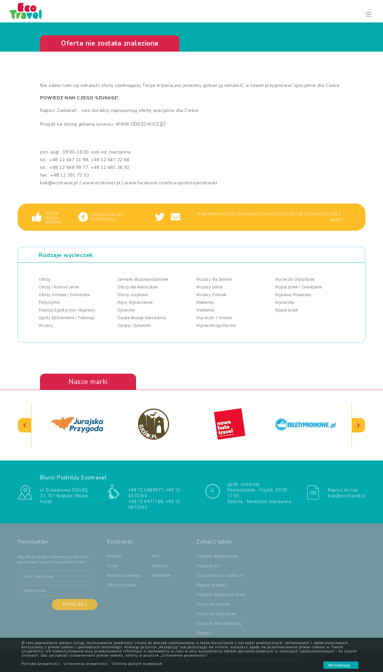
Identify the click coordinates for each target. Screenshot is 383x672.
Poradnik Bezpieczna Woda (220, 595)
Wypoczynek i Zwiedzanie (298, 287)
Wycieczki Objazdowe (294, 279)
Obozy (45, 279)
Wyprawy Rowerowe (293, 295)
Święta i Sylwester (134, 325)
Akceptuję (341, 665)
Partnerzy (160, 566)
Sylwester (126, 310)
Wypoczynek (286, 310)
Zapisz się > (74, 604)
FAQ (156, 556)
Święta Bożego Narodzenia (142, 318)
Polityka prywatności (40, 664)
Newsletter (161, 575)
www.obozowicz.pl (140, 123)
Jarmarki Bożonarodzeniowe (143, 279)
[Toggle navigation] (369, 15)
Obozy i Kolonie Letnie (59, 287)
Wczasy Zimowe (211, 295)
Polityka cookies (121, 585)
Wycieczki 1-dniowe (214, 318)
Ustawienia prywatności (85, 664)
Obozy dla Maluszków (138, 287)
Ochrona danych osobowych (137, 664)
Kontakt (114, 556)
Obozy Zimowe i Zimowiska (64, 295)
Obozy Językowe (133, 295)
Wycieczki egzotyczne (216, 325)
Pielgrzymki (49, 302)
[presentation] (24, 425)
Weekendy (205, 302)
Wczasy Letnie (209, 287)
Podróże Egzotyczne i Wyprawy (67, 310)
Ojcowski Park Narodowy (219, 623)
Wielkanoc (205, 310)
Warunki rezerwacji (124, 575)
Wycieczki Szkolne (213, 604)
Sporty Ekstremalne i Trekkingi (66, 318)
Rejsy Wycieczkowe (135, 302)
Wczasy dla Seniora (214, 279)
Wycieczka (284, 302)
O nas (112, 566)
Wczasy (46, 325)
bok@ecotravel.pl (346, 495)
